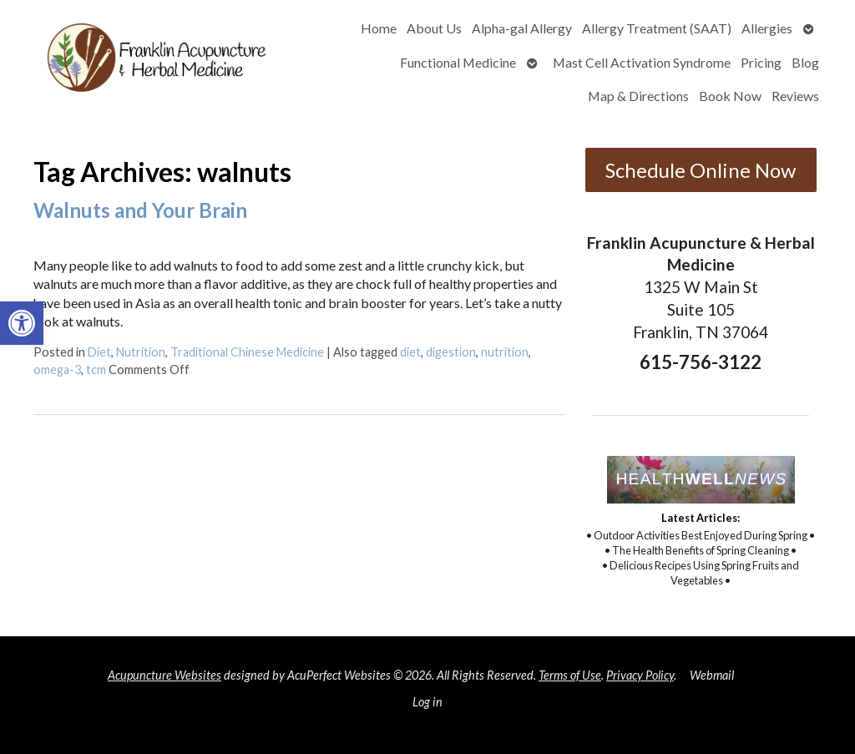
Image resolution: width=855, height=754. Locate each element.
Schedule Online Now (700, 170)
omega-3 (57, 369)
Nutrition (140, 352)
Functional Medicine (458, 62)
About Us (434, 28)
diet (410, 352)
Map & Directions (638, 96)
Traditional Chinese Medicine (247, 352)
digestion (451, 352)
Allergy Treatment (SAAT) (656, 28)
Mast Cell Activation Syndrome (642, 62)
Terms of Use (570, 675)
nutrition (505, 352)
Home (379, 28)
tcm (96, 369)
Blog (805, 62)
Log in (427, 702)
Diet (99, 352)
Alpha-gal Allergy (522, 28)
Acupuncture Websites (164, 675)
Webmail (712, 675)
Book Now (730, 96)
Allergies (766, 28)
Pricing (761, 62)
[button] (21, 323)
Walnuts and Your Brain (140, 210)
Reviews (795, 96)
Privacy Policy (640, 675)
